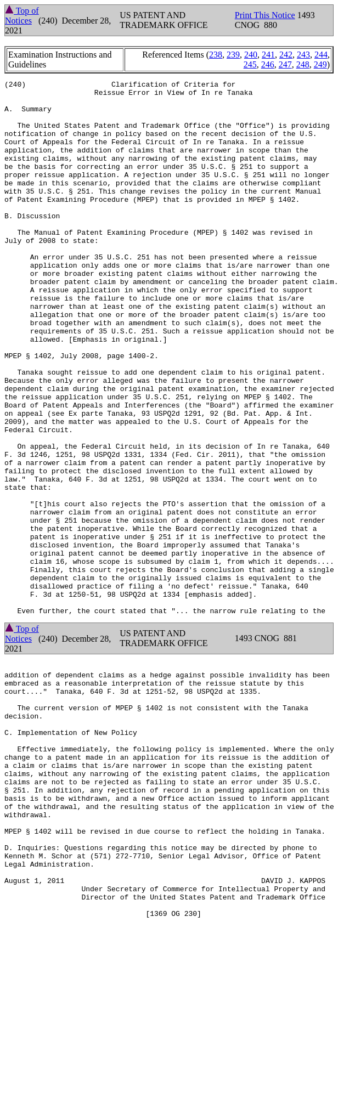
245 (250, 64)
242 (285, 54)
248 (302, 64)
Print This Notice (265, 15)
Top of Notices (22, 15)
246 (267, 64)
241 (268, 54)
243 (303, 54)
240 (250, 54)
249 (320, 64)
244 (321, 54)
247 (285, 64)
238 (215, 54)
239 (233, 54)
